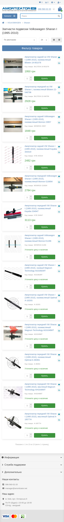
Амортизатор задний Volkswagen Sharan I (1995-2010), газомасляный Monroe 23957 (40, 119)
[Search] (41, 16)
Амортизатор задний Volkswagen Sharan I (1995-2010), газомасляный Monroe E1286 (40, 238)
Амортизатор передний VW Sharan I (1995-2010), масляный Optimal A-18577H (41, 417)
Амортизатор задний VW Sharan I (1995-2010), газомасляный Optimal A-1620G (41, 298)
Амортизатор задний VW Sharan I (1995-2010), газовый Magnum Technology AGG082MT (40, 268)
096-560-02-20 (11, 484)
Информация (32, 457)
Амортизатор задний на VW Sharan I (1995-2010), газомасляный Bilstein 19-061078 (41, 60)
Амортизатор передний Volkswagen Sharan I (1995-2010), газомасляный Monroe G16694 (41, 179)
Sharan (27, 23)
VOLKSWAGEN (14, 23)
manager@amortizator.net (16, 488)
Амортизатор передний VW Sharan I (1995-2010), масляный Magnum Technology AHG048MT (41, 387)
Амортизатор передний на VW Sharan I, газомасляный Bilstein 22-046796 (41, 89)
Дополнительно (32, 472)
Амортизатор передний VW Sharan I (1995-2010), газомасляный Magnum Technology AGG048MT (41, 327)
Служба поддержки (32, 465)
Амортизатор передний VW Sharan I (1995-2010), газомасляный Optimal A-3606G (41, 357)
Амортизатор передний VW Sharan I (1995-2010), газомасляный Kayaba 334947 (41, 208)
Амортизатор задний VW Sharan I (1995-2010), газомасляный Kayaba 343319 (41, 149)
